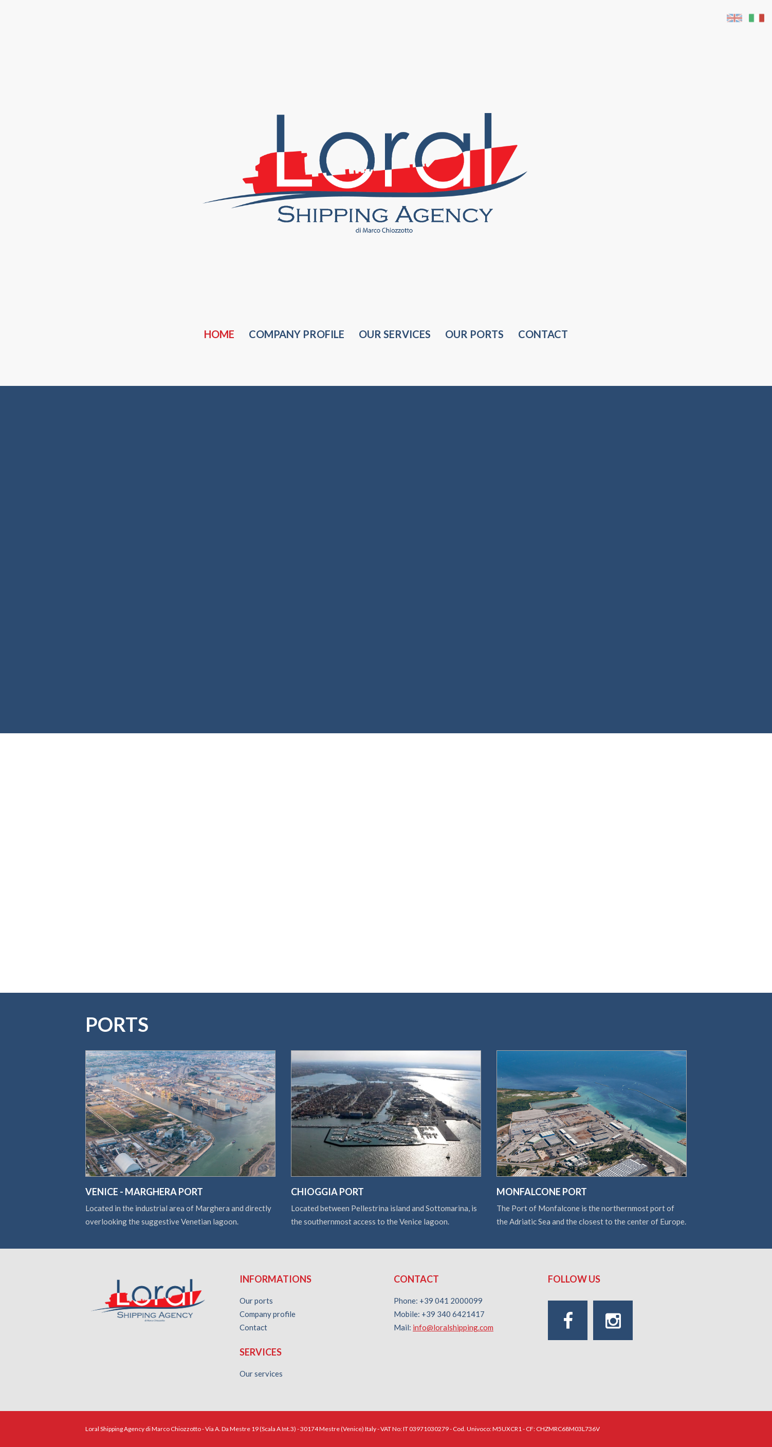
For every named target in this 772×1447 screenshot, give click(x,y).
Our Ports (474, 334)
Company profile (296, 334)
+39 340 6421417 (453, 1314)
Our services (395, 334)
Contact (543, 334)
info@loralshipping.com (453, 1327)
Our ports (256, 1300)
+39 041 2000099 (451, 1300)
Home (219, 334)
